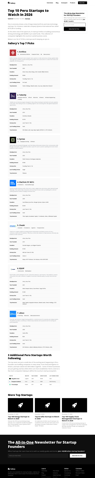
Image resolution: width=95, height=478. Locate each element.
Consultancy (67, 473)
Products (72, 3)
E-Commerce (21, 184)
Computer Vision (35, 54)
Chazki (22, 225)
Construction (21, 271)
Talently (22, 95)
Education (35, 97)
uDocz (21, 313)
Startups (27, 18)
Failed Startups (57, 475)
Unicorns (55, 473)
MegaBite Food (15, 378)
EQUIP (21, 268)
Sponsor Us (67, 470)
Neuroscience (47, 54)
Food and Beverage (29, 184)
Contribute (67, 475)
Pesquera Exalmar (16, 381)
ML (41, 54)
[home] (11, 3)
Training (20, 99)
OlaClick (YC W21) (26, 182)
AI (18, 54)
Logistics (33, 227)
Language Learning (24, 141)
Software (41, 97)
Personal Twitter (80, 473)
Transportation (40, 227)
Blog (57, 3)
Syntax (22, 139)
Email (77, 475)
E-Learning (20, 315)
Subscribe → (82, 3)
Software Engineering (50, 97)
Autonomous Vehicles (25, 54)
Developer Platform (22, 97)
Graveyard (64, 3)
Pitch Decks (56, 470)
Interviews (50, 3)
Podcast (44, 475)
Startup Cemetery (46, 477)
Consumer (20, 227)
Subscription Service (35, 315)
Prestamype (15, 384)
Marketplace (28, 271)
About (66, 477)
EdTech (30, 97)
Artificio (22, 52)
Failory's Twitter (80, 470)
